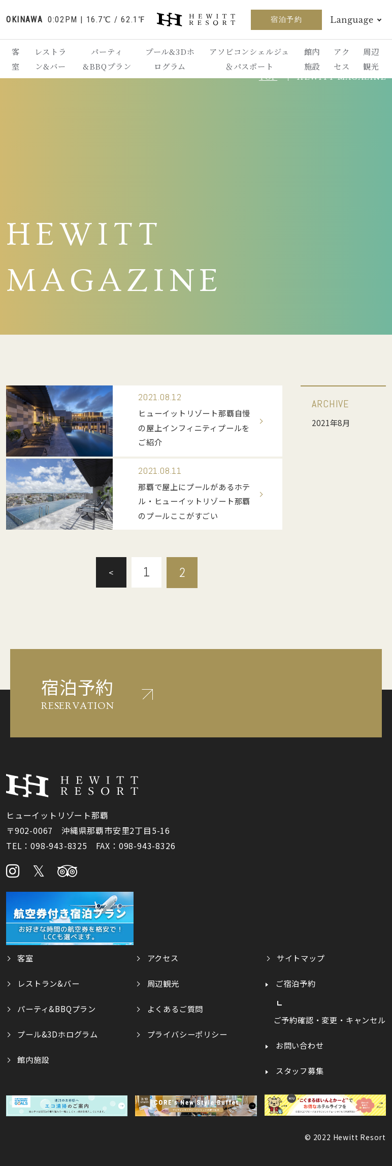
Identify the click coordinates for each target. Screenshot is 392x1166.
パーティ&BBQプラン (107, 59)
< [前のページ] (110, 571)
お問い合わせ (300, 1044)
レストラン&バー (51, 59)
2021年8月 (332, 422)
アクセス (341, 59)
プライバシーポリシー (187, 1033)
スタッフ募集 (300, 1069)
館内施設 (312, 59)
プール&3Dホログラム (170, 59)
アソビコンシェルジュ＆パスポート (249, 59)
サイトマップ (301, 956)
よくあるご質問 (175, 1007)
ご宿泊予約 (296, 982)
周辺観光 (371, 59)
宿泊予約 (286, 19)
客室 (16, 59)
